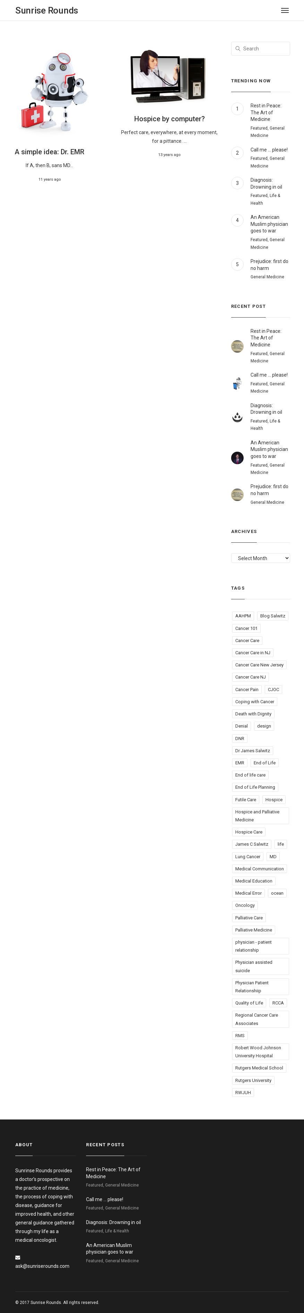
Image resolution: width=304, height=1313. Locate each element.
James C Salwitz (251, 844)
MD (273, 856)
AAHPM (243, 615)
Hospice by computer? (169, 119)
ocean (277, 893)
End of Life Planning (255, 787)
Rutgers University (253, 1080)
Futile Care (245, 799)
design (264, 726)
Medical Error (248, 893)
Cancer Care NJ (250, 677)
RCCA (278, 1003)
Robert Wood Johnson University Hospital (258, 1051)
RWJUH (243, 1092)
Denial (241, 726)
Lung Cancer (247, 856)
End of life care (250, 775)
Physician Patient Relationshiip (252, 986)
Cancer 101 (246, 628)
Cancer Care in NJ (252, 652)
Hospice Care (248, 832)
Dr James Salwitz (252, 750)
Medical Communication (259, 868)
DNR (239, 738)
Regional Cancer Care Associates (256, 1019)
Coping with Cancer (254, 701)
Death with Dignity (253, 713)
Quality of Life (249, 1003)
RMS (240, 1035)
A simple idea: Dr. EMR (49, 152)
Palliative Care (249, 917)
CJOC (273, 689)
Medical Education (253, 881)
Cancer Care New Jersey (259, 664)
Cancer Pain (247, 689)
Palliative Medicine (253, 930)
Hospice (273, 799)
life (281, 844)
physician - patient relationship (253, 946)
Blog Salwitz (272, 615)
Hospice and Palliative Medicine (257, 815)
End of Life (265, 762)
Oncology (245, 905)
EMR (239, 762)
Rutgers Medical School (259, 1067)
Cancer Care (247, 640)
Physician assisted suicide (253, 966)
